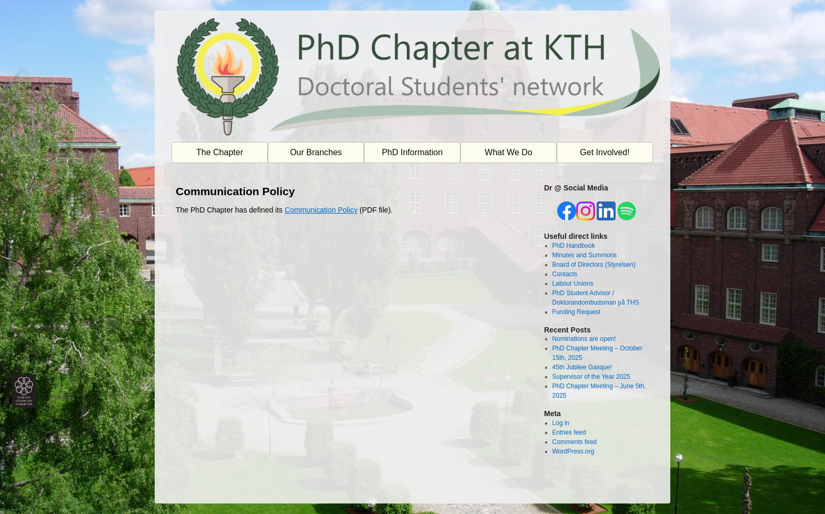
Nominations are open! (584, 338)
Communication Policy (321, 210)
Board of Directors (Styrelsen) (594, 264)
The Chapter (219, 152)
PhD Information (412, 152)
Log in (561, 423)
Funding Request (576, 312)
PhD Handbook (573, 245)
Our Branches (316, 152)
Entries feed (569, 432)
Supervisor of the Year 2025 (591, 376)
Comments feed (574, 442)
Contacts (564, 274)
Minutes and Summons (584, 255)
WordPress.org (573, 451)
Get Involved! (604, 152)
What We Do (508, 152)
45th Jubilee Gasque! (582, 367)
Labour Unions (572, 283)
